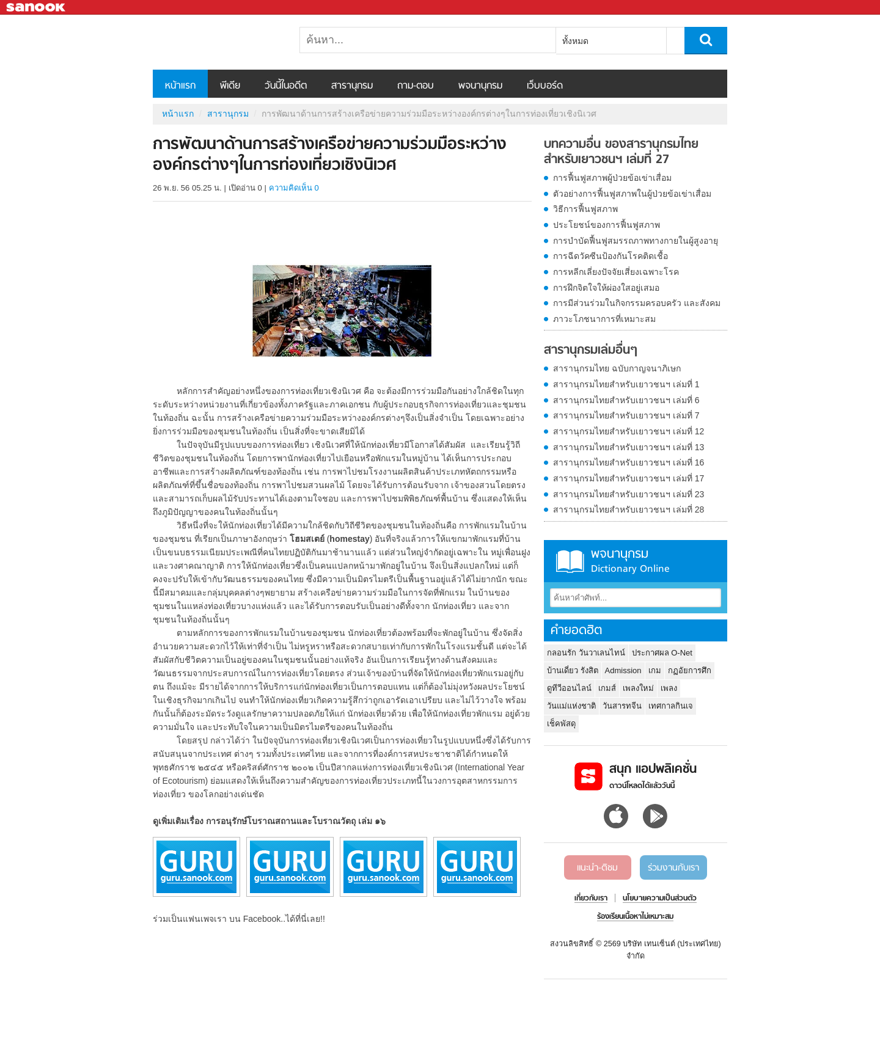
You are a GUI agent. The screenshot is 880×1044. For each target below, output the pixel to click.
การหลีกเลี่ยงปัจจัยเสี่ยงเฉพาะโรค (616, 272)
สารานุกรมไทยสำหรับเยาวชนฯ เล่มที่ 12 (628, 431)
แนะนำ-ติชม (597, 868)
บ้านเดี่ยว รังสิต (572, 670)
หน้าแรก (180, 86)
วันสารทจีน (622, 705)
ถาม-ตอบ (415, 86)
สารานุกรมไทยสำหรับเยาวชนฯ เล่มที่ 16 (628, 462)
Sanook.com (36, 7)
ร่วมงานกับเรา (673, 868)
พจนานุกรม (480, 86)
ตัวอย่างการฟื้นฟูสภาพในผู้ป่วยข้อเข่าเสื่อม (632, 194)
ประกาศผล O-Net (662, 652)
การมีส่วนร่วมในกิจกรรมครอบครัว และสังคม (637, 303)
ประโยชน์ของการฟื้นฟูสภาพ (606, 225)
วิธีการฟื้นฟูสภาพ (585, 209)
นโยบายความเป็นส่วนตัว (660, 899)
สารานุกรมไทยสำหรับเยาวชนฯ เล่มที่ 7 (626, 415)
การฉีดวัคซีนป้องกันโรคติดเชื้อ (610, 256)
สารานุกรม (352, 86)
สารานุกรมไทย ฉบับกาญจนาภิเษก (617, 368)
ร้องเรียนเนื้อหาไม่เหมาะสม (635, 917)
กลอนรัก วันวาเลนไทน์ (586, 652)
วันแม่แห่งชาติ (571, 705)
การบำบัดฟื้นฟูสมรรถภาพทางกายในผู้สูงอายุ (635, 241)
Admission (623, 670)
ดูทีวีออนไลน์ (569, 688)
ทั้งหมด (575, 41)
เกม (654, 670)
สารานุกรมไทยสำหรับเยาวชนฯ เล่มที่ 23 (628, 494)
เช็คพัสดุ (561, 723)
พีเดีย (230, 86)
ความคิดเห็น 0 (294, 187)
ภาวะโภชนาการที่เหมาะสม (604, 319)
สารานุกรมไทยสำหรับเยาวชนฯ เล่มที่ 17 (628, 478)
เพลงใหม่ (638, 688)
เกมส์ (607, 688)
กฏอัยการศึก (689, 670)
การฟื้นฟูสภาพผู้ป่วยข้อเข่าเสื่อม (612, 178)
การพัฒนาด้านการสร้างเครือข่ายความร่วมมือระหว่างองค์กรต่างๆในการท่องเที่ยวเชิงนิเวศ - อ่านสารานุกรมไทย (217, 42)
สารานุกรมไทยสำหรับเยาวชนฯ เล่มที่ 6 (626, 400)
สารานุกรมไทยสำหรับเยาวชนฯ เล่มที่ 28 (628, 509)
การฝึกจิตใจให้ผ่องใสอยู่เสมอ (606, 288)
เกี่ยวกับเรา (590, 899)
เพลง (669, 688)
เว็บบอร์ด (545, 86)
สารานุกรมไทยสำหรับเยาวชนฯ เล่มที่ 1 (626, 384)
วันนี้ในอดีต (286, 86)
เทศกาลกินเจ (670, 705)
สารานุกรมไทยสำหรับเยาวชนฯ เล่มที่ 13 (628, 447)
